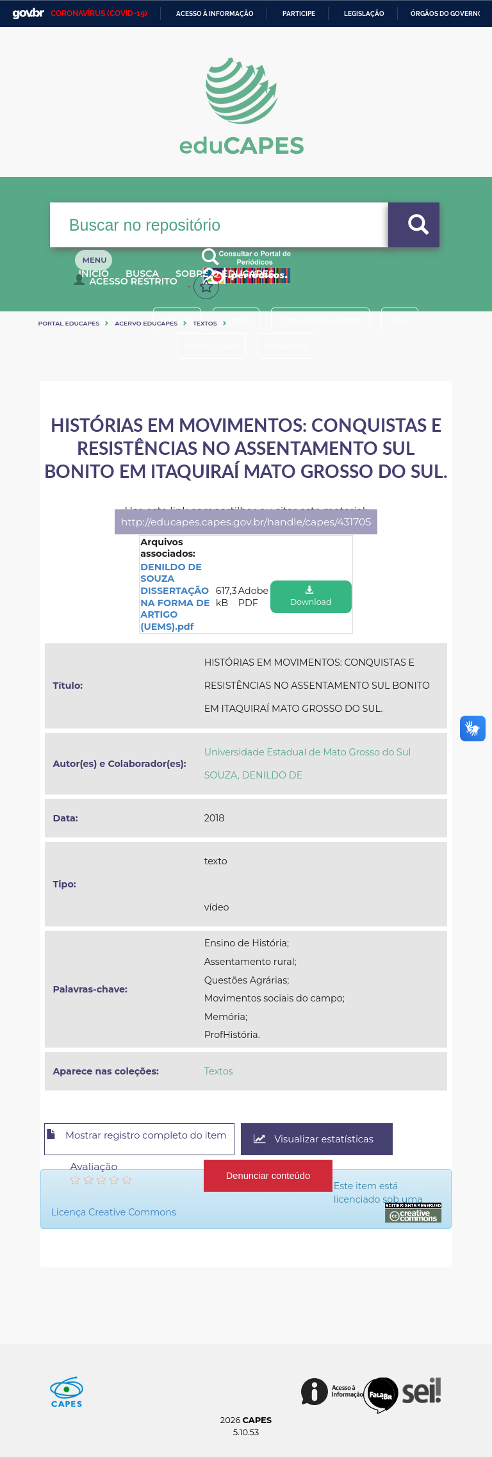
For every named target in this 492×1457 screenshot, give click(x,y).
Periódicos (293, 346)
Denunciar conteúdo (269, 1170)
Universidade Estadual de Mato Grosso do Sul (307, 752)
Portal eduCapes (68, 323)
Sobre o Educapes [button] (258, 280)
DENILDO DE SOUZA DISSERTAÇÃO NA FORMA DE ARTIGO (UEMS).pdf (174, 596)
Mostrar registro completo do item (150, 1139)
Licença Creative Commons (205, 1199)
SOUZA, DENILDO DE (253, 775)
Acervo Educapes (146, 323)
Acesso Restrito (128, 286)
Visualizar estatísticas (347, 1139)
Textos (205, 323)
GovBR (28, 14)
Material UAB (204, 346)
